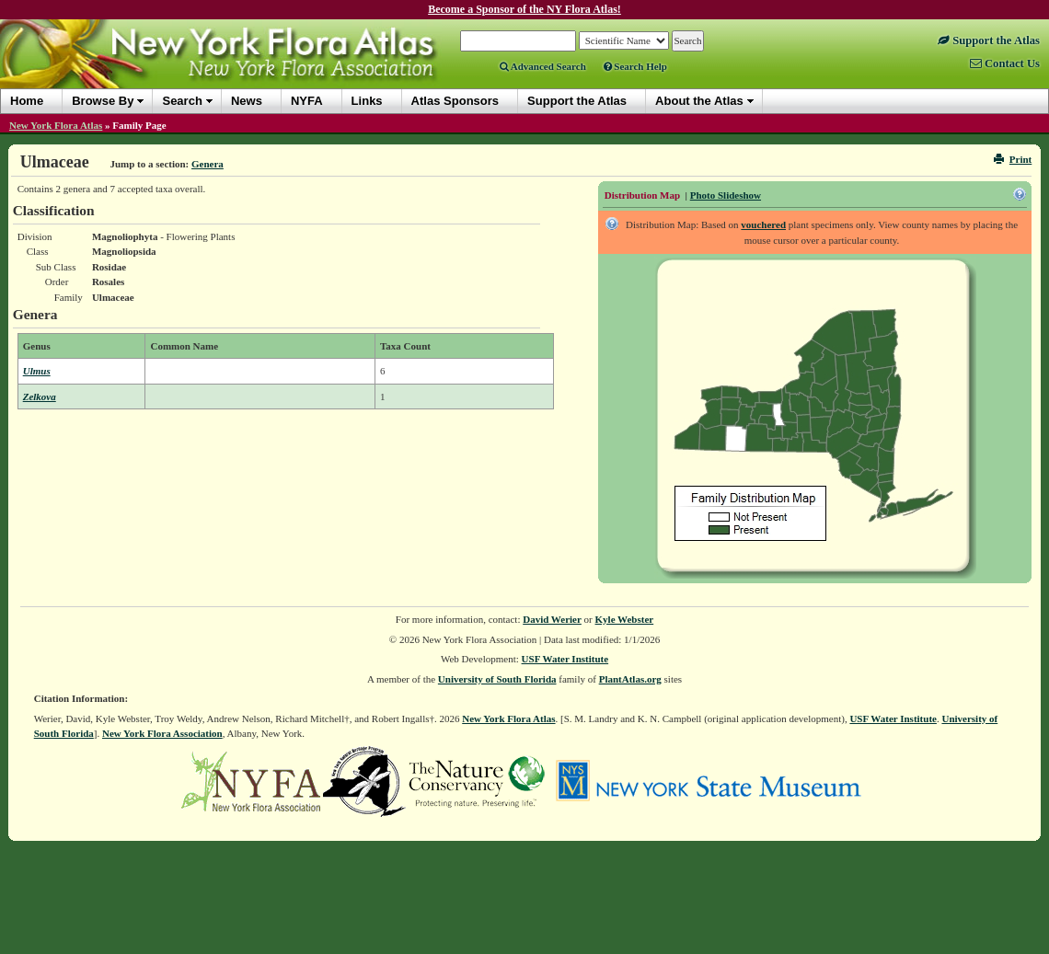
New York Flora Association (162, 733)
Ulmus (37, 370)
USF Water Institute (565, 658)
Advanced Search (543, 66)
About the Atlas (699, 101)
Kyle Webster (624, 619)
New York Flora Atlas (55, 125)
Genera (207, 163)
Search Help (635, 66)
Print (1013, 159)
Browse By (102, 101)
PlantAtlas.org (630, 678)
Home (26, 101)
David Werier (552, 619)
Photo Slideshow (725, 195)
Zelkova (39, 396)
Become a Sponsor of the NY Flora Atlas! (524, 9)
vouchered (763, 224)
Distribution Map (642, 195)
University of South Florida (497, 678)
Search (182, 101)
